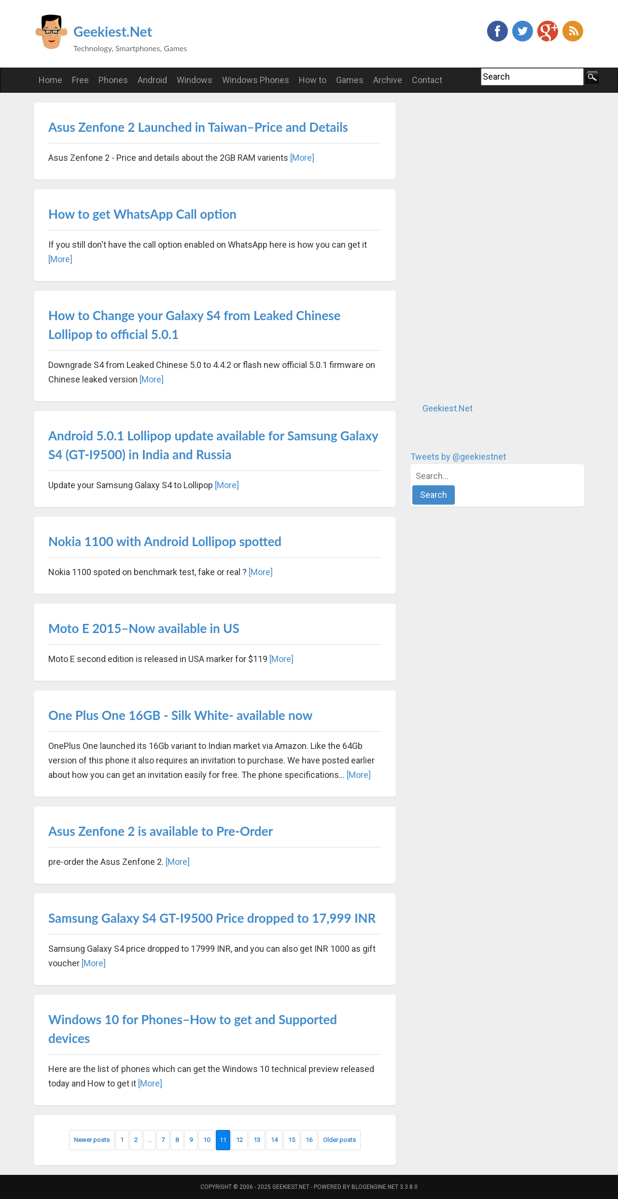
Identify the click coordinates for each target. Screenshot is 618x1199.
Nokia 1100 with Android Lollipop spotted (164, 541)
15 (291, 1139)
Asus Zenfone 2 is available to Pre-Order (160, 831)
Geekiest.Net (112, 31)
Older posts (339, 1139)
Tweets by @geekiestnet (458, 456)
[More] (302, 158)
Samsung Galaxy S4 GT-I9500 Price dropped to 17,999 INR (212, 918)
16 (309, 1139)
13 (256, 1139)
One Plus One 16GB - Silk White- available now (180, 715)
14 (274, 1139)
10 (206, 1139)
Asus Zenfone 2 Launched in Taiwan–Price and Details (198, 127)
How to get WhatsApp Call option (142, 214)
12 (239, 1139)
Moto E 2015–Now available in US (143, 628)
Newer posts (92, 1139)
